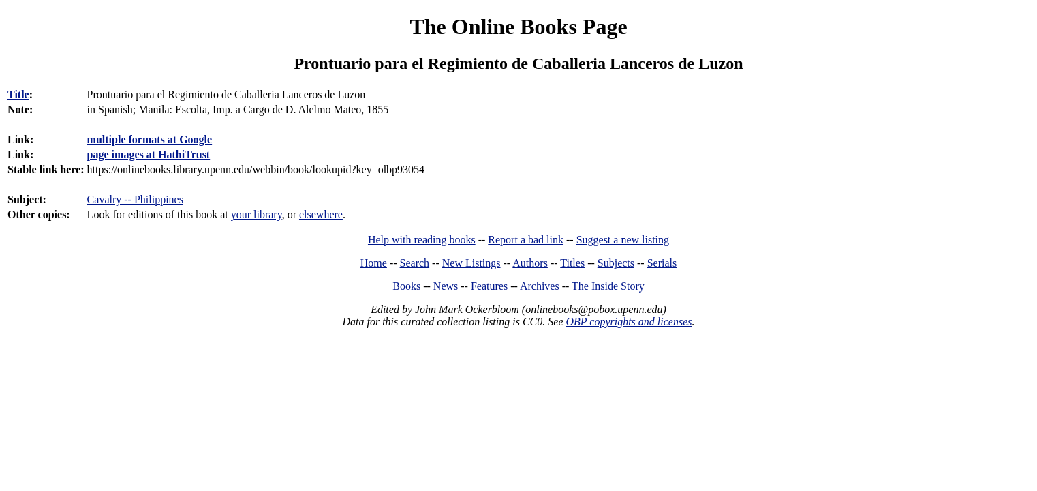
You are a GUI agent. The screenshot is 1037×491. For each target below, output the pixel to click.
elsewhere (321, 214)
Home (373, 263)
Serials (662, 263)
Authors (530, 263)
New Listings (471, 263)
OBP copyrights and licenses (629, 321)
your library (256, 214)
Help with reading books (422, 240)
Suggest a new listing (622, 240)
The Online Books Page (518, 26)
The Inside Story (608, 286)
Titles (572, 263)
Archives (539, 286)
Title (18, 94)
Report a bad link (525, 240)
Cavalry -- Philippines (135, 199)
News (445, 286)
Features (489, 286)
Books (406, 286)
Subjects (616, 263)
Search (415, 263)
